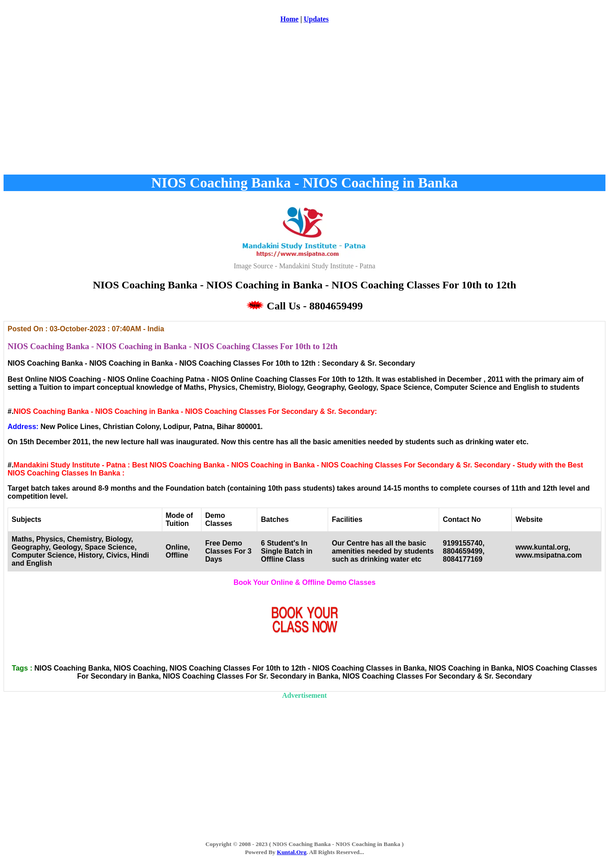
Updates (316, 19)
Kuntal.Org (291, 852)
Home (289, 19)
